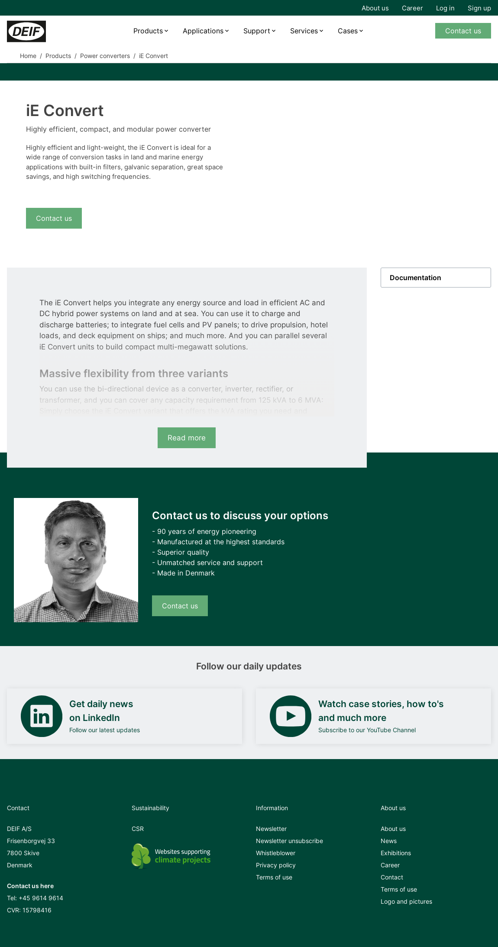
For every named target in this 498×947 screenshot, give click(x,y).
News (389, 840)
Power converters (105, 55)
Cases (348, 30)
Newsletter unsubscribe (289, 840)
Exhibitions (396, 853)
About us (375, 8)
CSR (138, 828)
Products (148, 30)
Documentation (415, 277)
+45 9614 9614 (41, 898)
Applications (203, 30)
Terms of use (274, 877)
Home (28, 55)
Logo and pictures (406, 901)
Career (412, 8)
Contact (392, 877)
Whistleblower (275, 853)
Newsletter (271, 828)
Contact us (463, 30)
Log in (445, 8)
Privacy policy (276, 865)
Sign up (479, 8)
